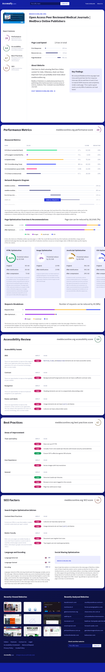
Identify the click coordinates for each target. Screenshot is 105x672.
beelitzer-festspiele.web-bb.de (95, 621)
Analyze (65, 3)
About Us (100, 3)
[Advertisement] (61, 33)
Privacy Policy (8, 648)
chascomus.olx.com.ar (92, 612)
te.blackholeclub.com (71, 635)
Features (14, 642)
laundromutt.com (70, 602)
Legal (30, 642)
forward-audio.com (91, 626)
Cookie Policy (20, 648)
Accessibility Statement (12, 645)
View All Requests (52, 200)
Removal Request (28, 645)
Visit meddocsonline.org (43, 91)
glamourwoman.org (71, 612)
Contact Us (22, 642)
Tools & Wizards (90, 3)
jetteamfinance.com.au (72, 630)
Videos (6, 642)
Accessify (9, 3)
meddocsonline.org (37, 14)
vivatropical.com (70, 626)
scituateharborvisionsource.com (95, 616)
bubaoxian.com (90, 635)
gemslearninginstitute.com (94, 630)
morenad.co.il (69, 621)
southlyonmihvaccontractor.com (95, 602)
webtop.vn (67, 616)
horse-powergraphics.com (94, 607)
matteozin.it (68, 607)
